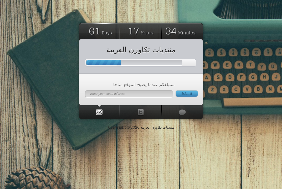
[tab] (99, 111)
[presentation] (99, 111)
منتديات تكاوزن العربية (141, 49)
